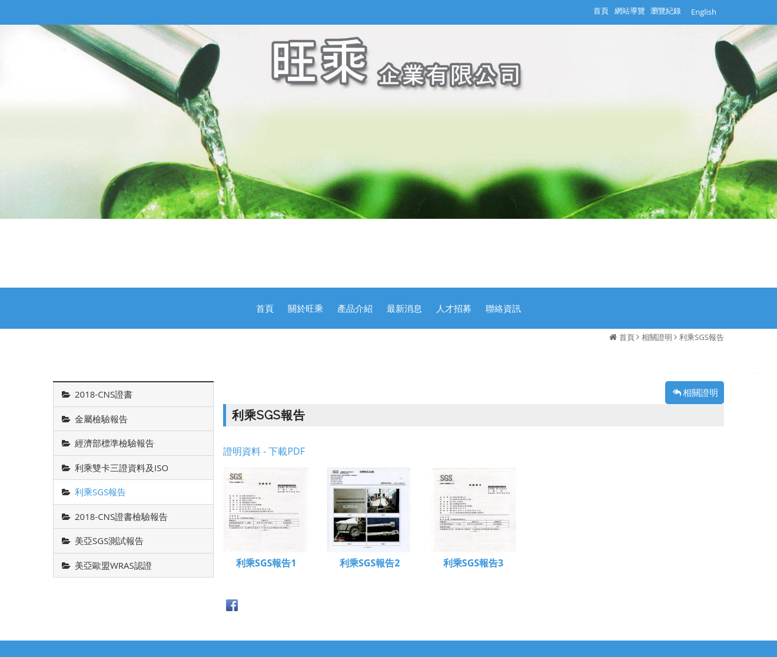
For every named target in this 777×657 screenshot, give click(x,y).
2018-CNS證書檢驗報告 (121, 516)
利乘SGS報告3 (473, 563)
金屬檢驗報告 (101, 419)
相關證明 (657, 337)
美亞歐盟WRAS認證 (113, 565)
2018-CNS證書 (103, 394)
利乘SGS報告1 (266, 563)
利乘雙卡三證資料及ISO (121, 467)
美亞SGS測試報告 (109, 540)
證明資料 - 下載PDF (264, 451)
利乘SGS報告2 (370, 563)
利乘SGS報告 (701, 337)
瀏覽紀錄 (665, 10)
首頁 (627, 337)
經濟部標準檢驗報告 (114, 443)
